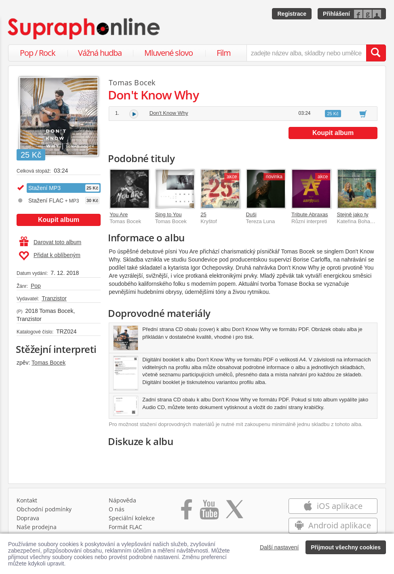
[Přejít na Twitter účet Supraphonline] (234, 512)
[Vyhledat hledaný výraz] (376, 52)
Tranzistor (54, 298)
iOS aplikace (332, 505)
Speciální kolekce (132, 518)
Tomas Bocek (48, 362)
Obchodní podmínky (44, 509)
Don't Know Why (169, 113)
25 (203, 214)
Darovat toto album (50, 242)
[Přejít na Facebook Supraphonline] (186, 512)
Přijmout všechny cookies (346, 547)
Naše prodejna (37, 527)
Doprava (28, 518)
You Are (119, 214)
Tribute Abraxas (309, 214)
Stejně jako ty (353, 214)
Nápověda (122, 500)
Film (224, 52)
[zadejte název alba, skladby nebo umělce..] (306, 52)
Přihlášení (336, 14)
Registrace (291, 14)
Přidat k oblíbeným (49, 256)
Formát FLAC (125, 527)
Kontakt (27, 500)
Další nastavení (279, 547)
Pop (36, 286)
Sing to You (168, 214)
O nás (116, 509)
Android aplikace (333, 525)
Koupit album (58, 219)
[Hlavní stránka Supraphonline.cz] (84, 28)
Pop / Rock (37, 52)
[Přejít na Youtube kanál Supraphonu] (209, 512)
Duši (251, 214)
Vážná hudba (100, 52)
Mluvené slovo (168, 52)
